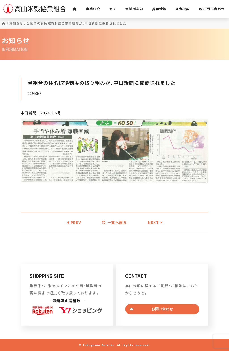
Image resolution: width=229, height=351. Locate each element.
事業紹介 (93, 8)
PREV (74, 222)
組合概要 (182, 8)
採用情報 (159, 8)
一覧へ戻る (114, 222)
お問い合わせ (212, 8)
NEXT (155, 222)
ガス (112, 8)
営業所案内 (134, 8)
